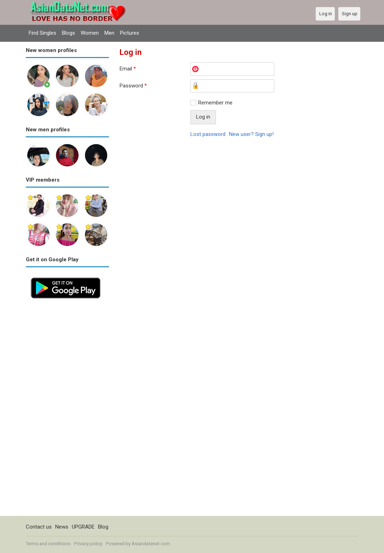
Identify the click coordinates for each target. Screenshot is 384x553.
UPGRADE (83, 527)
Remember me (215, 102)
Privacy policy (88, 543)
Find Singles (42, 33)
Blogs (68, 33)
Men (109, 33)
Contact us (39, 527)
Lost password (207, 134)
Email (128, 68)
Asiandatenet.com (151, 543)
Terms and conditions (48, 543)
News (61, 527)
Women (90, 33)
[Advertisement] (67, 409)
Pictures (129, 33)
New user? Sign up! (251, 134)
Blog (103, 527)
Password (133, 85)
